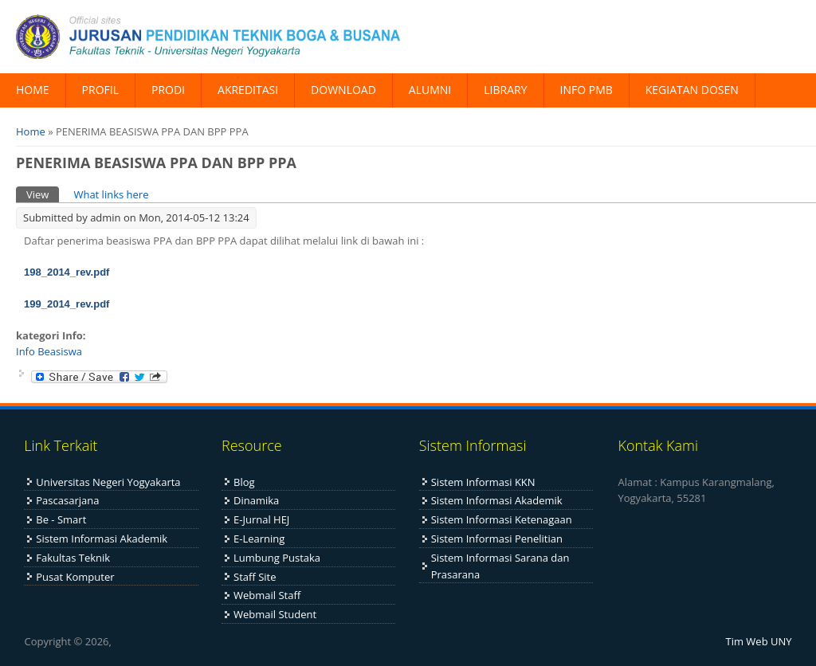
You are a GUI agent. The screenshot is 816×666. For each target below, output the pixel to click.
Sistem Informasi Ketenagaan (501, 519)
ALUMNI (430, 89)
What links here (110, 194)
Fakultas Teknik (73, 557)
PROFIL (100, 89)
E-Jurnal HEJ (261, 519)
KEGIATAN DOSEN (692, 89)
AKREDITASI (248, 89)
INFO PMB (586, 89)
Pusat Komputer (75, 577)
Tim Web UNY (759, 641)
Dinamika (256, 500)
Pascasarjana (67, 500)
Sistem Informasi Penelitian (497, 538)
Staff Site (254, 577)
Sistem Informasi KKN (483, 482)
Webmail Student (274, 614)
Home (30, 131)
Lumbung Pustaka (276, 557)
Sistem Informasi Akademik (101, 538)
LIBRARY (505, 89)
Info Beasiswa (49, 351)
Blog (244, 482)
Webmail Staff (266, 595)
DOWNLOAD (343, 89)
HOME (32, 89)
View (42, 194)
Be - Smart (61, 519)
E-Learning (258, 538)
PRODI (168, 89)
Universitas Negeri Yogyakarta (108, 482)
